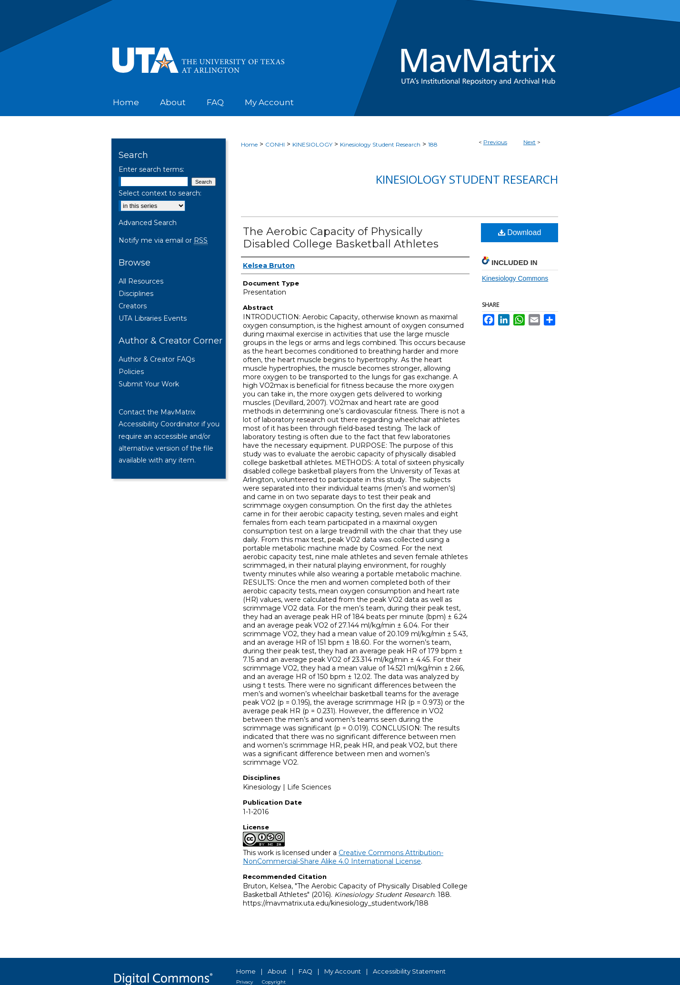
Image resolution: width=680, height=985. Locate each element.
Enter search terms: (151, 169)
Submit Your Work (149, 384)
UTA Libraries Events (153, 318)
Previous (495, 142)
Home (249, 144)
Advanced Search (148, 222)
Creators (133, 306)
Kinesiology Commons (515, 278)
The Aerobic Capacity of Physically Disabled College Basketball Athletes (341, 237)
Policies (131, 371)
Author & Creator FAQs (157, 359)
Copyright (274, 982)
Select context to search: (160, 193)
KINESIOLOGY (312, 144)
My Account (342, 971)
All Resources (141, 281)
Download (519, 232)
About (277, 971)
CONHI (275, 144)
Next (529, 142)
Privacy (244, 982)
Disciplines (136, 293)
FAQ (305, 971)
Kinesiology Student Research (380, 144)
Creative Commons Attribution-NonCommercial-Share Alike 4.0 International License (343, 857)
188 (433, 144)
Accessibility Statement (409, 971)
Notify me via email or (163, 240)
